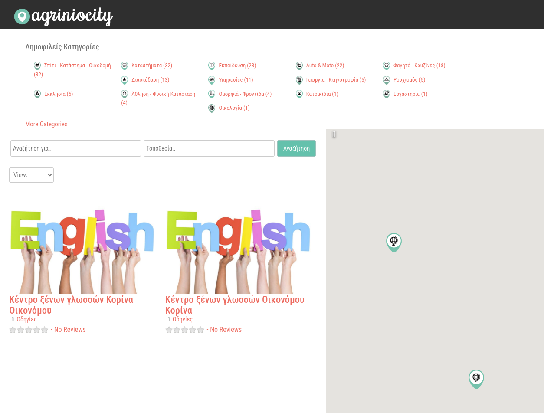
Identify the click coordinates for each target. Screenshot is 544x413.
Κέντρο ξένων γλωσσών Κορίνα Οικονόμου (71, 305)
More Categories (46, 124)
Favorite (17, 195)
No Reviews (69, 329)
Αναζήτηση (296, 148)
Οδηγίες (27, 319)
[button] (476, 379)
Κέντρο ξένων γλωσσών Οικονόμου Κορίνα (235, 305)
